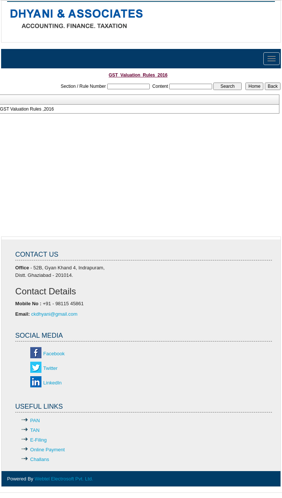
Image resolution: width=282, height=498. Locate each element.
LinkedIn (52, 383)
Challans (39, 459)
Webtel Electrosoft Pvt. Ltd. (64, 479)
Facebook (54, 353)
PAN (35, 420)
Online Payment (47, 449)
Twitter (50, 368)
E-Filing (38, 440)
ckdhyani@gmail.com (54, 314)
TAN (35, 430)
